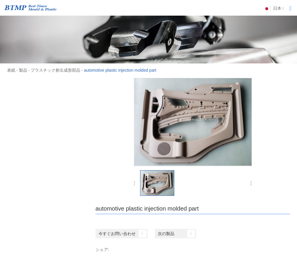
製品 (23, 70)
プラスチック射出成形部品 (55, 70)
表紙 (11, 70)
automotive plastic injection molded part (120, 70)
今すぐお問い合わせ (122, 233)
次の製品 (176, 233)
